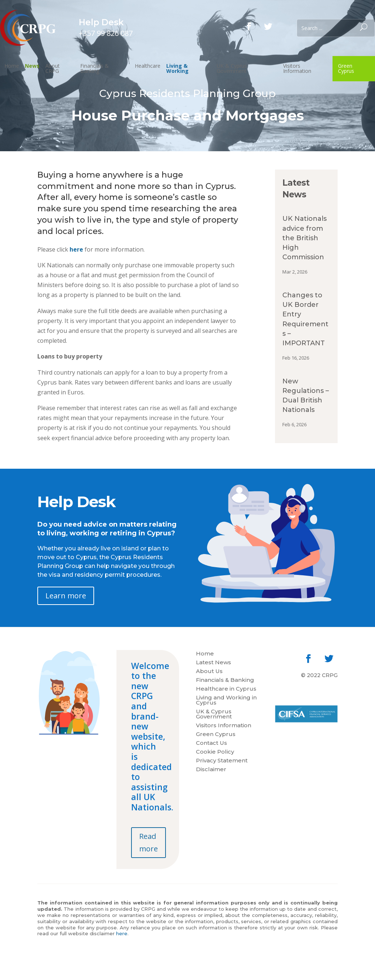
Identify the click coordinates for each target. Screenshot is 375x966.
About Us (209, 672)
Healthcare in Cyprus (226, 689)
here (76, 249)
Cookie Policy (215, 752)
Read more (148, 842)
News (32, 65)
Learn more (65, 596)
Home (11, 65)
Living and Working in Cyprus (226, 700)
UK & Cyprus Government (232, 68)
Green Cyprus (346, 68)
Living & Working (177, 68)
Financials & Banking (94, 68)
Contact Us (211, 743)
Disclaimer (211, 770)
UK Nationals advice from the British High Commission (304, 238)
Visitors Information (297, 68)
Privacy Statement (222, 761)
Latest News (213, 663)
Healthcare (147, 65)
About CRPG (52, 68)
